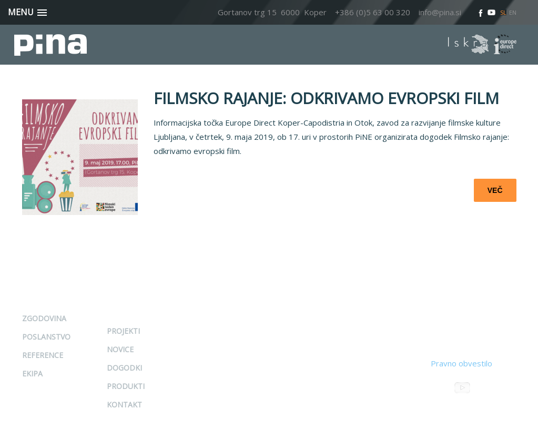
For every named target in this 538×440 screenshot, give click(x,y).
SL (503, 12)
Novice (120, 349)
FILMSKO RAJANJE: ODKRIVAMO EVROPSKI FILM (326, 98)
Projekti (123, 331)
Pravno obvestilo (461, 363)
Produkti (126, 386)
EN (512, 12)
